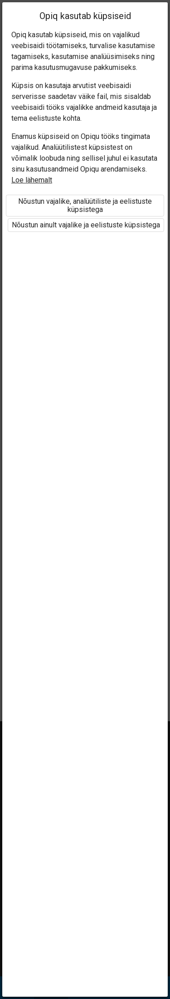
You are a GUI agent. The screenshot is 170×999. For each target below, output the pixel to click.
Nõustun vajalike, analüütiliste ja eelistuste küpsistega (85, 205)
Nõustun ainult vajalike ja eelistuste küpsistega (86, 225)
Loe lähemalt (31, 180)
